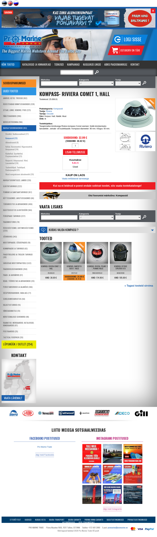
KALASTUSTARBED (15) (12, 304)
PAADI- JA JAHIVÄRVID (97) (13, 275)
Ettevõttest (15, 519)
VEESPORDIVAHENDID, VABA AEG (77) (17, 293)
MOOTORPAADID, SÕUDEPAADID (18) (16, 242)
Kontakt (135, 64)
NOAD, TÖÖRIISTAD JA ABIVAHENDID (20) (18, 281)
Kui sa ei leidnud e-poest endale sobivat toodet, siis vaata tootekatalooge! (97, 185)
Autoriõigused (68, 522)
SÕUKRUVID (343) (10, 236)
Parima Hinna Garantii (94, 519)
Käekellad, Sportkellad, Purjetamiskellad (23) (14, 155)
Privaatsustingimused (137, 519)
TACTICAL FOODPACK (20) (13, 337)
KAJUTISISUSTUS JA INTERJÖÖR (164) (17, 210)
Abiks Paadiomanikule (115, 64)
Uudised (28, 519)
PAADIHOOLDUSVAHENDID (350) (15, 269)
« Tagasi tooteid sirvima (139, 285)
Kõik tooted (8, 64)
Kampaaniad (73, 64)
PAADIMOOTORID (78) (11, 222)
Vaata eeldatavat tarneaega (75, 178)
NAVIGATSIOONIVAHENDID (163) (15, 128)
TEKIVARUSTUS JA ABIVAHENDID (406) (17, 204)
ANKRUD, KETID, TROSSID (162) (15, 98)
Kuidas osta (40, 519)
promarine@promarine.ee (118, 527)
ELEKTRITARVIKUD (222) (12, 186)
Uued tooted (10, 91)
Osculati (50, 114)
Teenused (59, 64)
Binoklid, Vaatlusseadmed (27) (17, 134)
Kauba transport (56, 519)
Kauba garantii (74, 519)
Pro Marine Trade (44, 447)
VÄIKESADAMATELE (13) (11, 310)
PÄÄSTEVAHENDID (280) (12, 116)
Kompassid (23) (11, 138)
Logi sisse (132, 39)
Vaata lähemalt (13, 398)
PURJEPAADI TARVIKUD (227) (14, 216)
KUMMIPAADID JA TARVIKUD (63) (15, 248)
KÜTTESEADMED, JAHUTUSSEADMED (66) (18, 198)
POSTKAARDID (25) (10, 331)
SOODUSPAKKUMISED (14, 83)
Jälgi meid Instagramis (112, 509)
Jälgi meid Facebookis (44, 455)
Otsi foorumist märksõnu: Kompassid (108, 195)
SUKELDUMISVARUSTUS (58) (14, 299)
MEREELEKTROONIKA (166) (13, 122)
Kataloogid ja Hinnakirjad (36, 64)
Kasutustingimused (115, 519)
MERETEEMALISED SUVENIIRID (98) (16, 316)
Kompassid (58, 109)
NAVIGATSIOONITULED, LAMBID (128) (17, 180)
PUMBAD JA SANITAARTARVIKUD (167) (17, 192)
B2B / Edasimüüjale (87, 522)
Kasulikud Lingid (92, 64)
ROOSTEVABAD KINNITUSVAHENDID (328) (19, 104)
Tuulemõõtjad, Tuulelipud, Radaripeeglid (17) (15, 168)
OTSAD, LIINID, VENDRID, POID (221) (17, 110)
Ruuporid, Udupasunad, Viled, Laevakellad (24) (17, 161)
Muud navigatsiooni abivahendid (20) (20, 174)
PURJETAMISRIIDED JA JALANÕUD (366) (18, 287)
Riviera (49, 111)
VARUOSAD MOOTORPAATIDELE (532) (17, 263)
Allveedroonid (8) (12, 142)
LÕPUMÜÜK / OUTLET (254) (18, 344)
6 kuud (75, 166)
